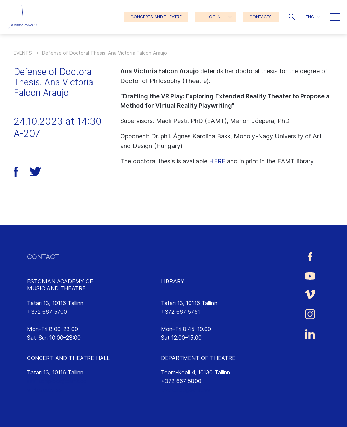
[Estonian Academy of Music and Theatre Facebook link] (310, 256)
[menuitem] (312, 17)
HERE (217, 161)
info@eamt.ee (44, 320)
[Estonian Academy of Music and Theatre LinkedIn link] (310, 334)
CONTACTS (260, 16)
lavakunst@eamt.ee (185, 389)
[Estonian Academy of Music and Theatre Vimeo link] (310, 294)
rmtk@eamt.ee (179, 320)
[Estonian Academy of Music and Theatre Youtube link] (310, 275)
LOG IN (214, 16)
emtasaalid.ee (44, 389)
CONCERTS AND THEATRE (156, 16)
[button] (292, 17)
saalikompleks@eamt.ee (56, 381)
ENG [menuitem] (310, 16)
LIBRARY (172, 281)
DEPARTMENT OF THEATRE (198, 357)
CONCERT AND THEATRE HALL (68, 357)
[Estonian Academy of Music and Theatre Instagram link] (310, 314)
